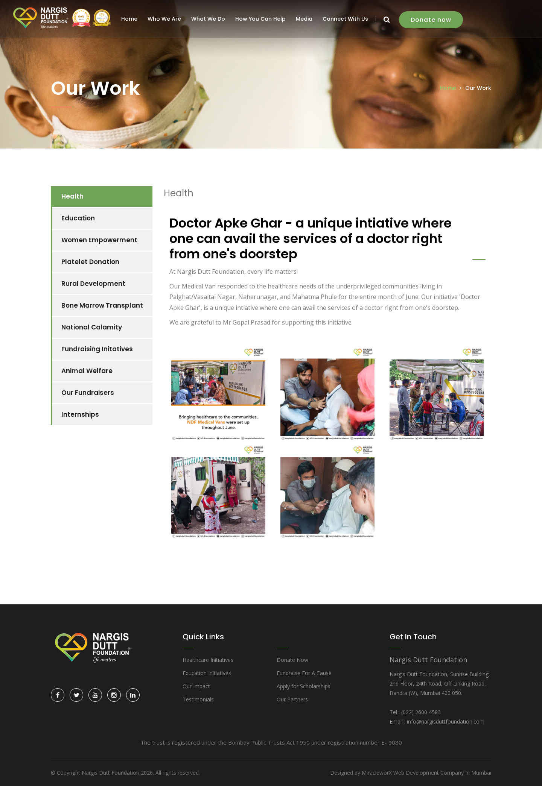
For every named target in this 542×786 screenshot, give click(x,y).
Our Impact (196, 686)
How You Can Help (261, 19)
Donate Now (292, 659)
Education (78, 218)
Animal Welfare (87, 370)
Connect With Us (346, 19)
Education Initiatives (207, 673)
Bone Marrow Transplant (102, 305)
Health (72, 196)
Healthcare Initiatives (208, 659)
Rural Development (93, 283)
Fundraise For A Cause (304, 673)
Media (305, 19)
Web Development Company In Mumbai (442, 772)
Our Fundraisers (87, 392)
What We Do (209, 19)
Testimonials (198, 699)
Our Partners (292, 699)
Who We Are (165, 19)
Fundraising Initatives (97, 349)
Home (130, 19)
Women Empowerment (99, 239)
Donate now (432, 19)
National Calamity (91, 327)
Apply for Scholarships (303, 686)
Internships (80, 414)
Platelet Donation (90, 261)
